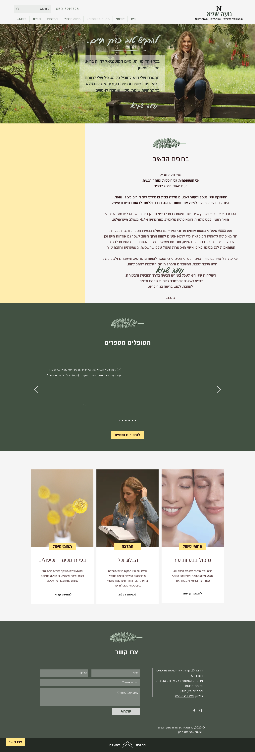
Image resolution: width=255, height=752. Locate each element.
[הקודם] (36, 390)
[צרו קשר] (15, 742)
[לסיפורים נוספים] (127, 435)
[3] (129, 420)
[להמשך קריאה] (62, 595)
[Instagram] (200, 711)
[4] (132, 420)
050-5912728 (67, 9)
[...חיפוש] (38, 9)
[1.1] (122, 420)
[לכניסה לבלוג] (127, 595)
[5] (135, 420)
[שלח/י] (126, 711)
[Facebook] (194, 711)
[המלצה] (127, 546)
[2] (126, 420)
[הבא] (219, 390)
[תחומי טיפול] (62, 546)
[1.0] (119, 420)
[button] (72, 19)
